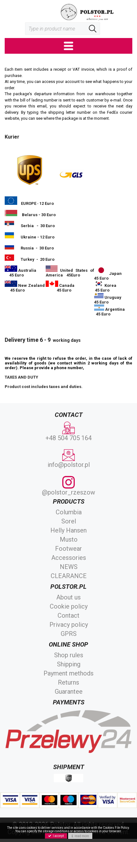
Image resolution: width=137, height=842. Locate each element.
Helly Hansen (68, 530)
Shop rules (68, 655)
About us (68, 597)
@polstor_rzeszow (68, 486)
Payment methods (68, 673)
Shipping (68, 664)
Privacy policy (68, 624)
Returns (68, 682)
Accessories (68, 557)
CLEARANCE (69, 576)
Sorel (68, 521)
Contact (68, 615)
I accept (56, 836)
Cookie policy (69, 606)
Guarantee (69, 691)
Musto (69, 539)
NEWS (69, 567)
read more (80, 836)
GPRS (69, 633)
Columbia (69, 512)
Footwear (68, 548)
